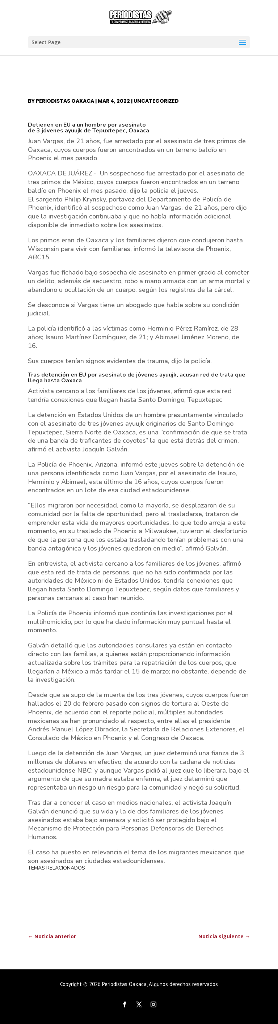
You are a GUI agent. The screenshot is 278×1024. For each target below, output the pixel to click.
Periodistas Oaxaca (65, 101)
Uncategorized (156, 101)
